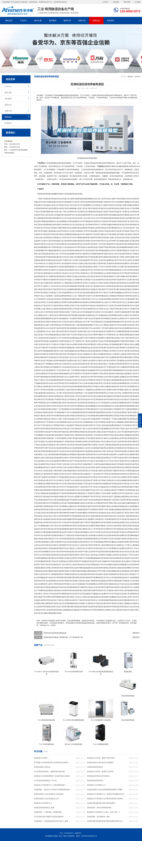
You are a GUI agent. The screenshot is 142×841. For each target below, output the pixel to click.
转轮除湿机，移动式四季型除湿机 (99, 808)
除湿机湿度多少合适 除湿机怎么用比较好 (49, 794)
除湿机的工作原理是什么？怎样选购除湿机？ (50, 785)
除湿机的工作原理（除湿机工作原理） (101, 771)
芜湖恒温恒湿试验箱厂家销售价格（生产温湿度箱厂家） (64, 637)
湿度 (48, 179)
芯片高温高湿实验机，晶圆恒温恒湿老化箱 (49, 771)
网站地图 (127, 2)
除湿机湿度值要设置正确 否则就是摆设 (101, 803)
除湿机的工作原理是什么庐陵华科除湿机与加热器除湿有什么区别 (105, 798)
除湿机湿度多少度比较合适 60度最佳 (100, 762)
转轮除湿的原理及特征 (95, 780)
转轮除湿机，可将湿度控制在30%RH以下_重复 (51, 821)
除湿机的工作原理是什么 (43, 803)
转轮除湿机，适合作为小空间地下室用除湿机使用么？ (52, 789)
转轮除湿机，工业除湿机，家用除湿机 (48, 812)
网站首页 (9, 21)
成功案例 (52, 21)
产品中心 (23, 21)
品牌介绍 (81, 21)
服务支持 (67, 21)
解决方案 (38, 21)
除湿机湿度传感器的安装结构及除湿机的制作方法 (105, 821)
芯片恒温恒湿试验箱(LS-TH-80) (45, 780)
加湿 (126, 176)
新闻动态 (96, 21)
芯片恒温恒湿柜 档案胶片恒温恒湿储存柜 (49, 817)
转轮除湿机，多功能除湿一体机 (98, 817)
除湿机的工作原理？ (41, 758)
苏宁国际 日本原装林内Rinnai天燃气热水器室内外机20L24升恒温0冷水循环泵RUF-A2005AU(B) (52, 762)
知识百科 (137, 76)
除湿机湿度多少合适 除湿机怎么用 (46, 798)
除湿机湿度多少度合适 (42, 767)
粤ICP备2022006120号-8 (89, 836)
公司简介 (105, 2)
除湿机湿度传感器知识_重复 (44, 808)
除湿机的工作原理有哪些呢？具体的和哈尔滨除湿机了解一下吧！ (52, 776)
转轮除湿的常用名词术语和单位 (98, 776)
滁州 (84, 299)
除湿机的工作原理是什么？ (97, 785)
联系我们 (111, 21)
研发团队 (116, 2)
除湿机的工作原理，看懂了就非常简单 (101, 758)
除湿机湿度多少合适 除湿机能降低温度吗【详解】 (105, 789)
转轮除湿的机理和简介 (95, 767)
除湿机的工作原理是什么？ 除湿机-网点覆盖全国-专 (105, 794)
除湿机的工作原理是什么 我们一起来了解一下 (103, 812)
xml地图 (137, 2)
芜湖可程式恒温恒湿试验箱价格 (55, 633)
